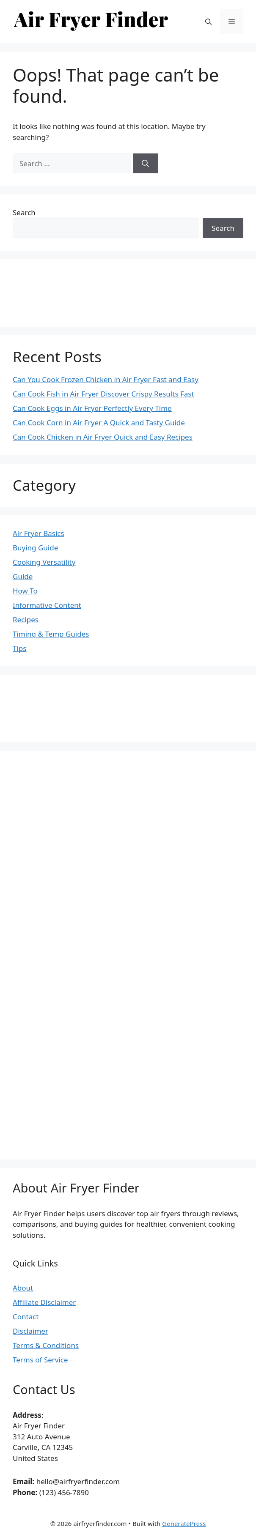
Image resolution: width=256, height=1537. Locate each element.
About (23, 1288)
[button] (208, 21)
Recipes (26, 619)
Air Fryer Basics (38, 533)
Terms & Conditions (46, 1345)
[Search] (145, 163)
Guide (23, 576)
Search (24, 212)
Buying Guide (35, 547)
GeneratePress (184, 1523)
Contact (26, 1316)
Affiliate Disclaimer (44, 1302)
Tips (19, 648)
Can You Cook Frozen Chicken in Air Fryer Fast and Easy (105, 379)
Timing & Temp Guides (51, 634)
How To (25, 591)
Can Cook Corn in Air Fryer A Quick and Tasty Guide (99, 422)
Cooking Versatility (44, 562)
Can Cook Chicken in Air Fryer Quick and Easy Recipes (103, 437)
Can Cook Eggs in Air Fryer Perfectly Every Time (92, 408)
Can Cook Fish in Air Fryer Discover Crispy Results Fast (103, 394)
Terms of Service (40, 1360)
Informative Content (47, 605)
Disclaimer (30, 1331)
